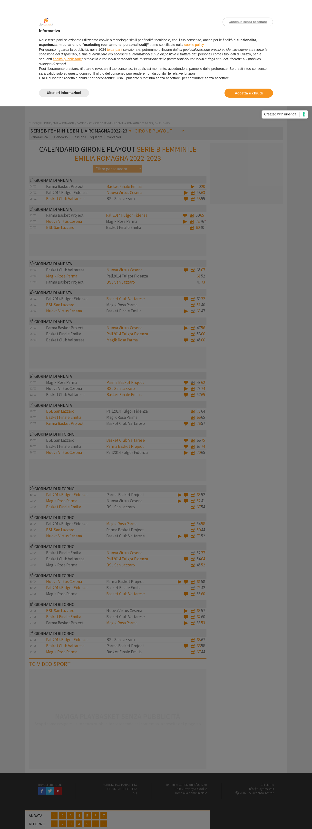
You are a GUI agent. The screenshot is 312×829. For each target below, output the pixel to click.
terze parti (114, 49)
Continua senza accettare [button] (248, 22)
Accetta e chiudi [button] (249, 93)
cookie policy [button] (194, 45)
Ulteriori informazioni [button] (64, 93)
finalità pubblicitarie (67, 59)
